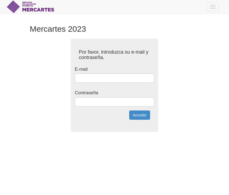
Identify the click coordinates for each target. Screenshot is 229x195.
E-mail (81, 69)
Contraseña (86, 92)
